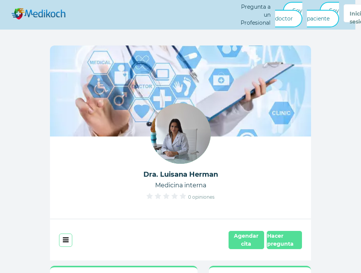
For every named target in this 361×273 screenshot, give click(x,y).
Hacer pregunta (280, 239)
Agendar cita (246, 239)
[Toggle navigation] (65, 240)
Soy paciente (323, 14)
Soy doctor (288, 14)
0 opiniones (201, 197)
